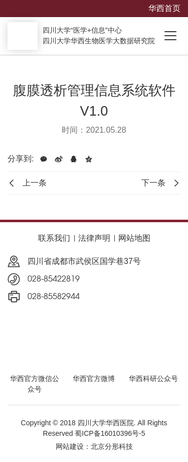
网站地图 (134, 238)
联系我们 (54, 238)
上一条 (27, 183)
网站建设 (70, 446)
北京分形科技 (112, 446)
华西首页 (164, 8)
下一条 (160, 183)
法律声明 (94, 238)
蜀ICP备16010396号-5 (110, 433)
